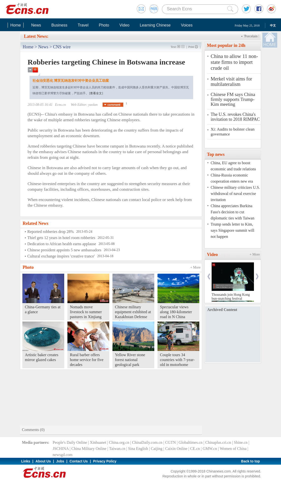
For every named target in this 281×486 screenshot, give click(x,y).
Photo (104, 25)
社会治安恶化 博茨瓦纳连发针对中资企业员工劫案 (70, 80)
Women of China (233, 448)
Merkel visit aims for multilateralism (231, 81)
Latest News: (36, 36)
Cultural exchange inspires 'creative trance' (61, 256)
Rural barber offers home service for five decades (86, 360)
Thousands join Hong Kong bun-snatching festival (231, 296)
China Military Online (88, 448)
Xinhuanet (98, 442)
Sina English (138, 448)
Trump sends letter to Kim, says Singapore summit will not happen (232, 230)
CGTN (170, 442)
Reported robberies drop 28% (50, 232)
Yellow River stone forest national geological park (130, 360)
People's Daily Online (70, 442)
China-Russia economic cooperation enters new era (232, 178)
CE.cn (195, 448)
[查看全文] (96, 93)
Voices (186, 25)
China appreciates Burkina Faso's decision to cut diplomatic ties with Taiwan (232, 212)
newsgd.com (62, 455)
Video (124, 25)
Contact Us (79, 461)
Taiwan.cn (117, 448)
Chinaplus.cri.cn (218, 442)
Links (25, 461)
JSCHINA (61, 448)
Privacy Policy (104, 461)
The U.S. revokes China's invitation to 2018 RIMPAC (235, 117)
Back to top (250, 461)
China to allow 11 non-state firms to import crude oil (234, 62)
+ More (195, 267)
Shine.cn (241, 442)
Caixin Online (176, 448)
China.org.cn (119, 442)
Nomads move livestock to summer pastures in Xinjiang (86, 312)
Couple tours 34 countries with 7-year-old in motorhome (177, 360)
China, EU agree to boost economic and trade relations (233, 166)
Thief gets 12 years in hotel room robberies (61, 238)
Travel (83, 25)
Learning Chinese (155, 25)
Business (59, 25)
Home (15, 25)
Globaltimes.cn (191, 442)
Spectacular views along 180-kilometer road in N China (176, 312)
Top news (216, 154)
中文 (273, 25)
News (36, 25)
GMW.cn (210, 448)
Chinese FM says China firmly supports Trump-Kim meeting (233, 99)
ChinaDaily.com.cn (147, 442)
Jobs (60, 461)
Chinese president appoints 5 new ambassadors (64, 250)
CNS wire (62, 46)
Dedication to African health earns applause (61, 244)
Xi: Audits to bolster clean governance (232, 131)
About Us (43, 461)
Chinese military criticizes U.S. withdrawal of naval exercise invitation (235, 193)
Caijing (156, 448)
